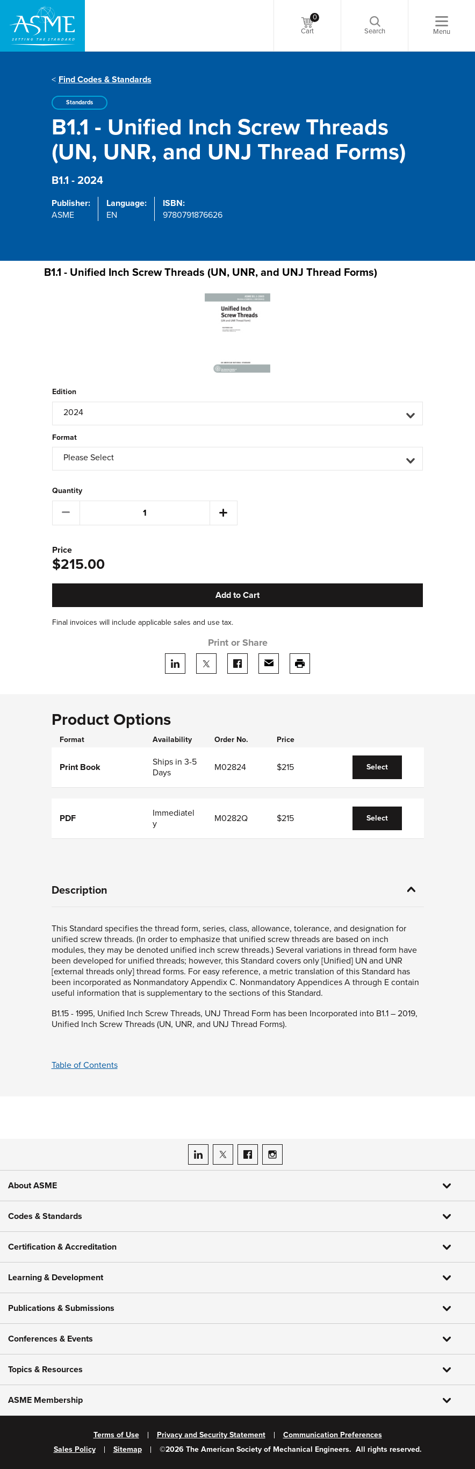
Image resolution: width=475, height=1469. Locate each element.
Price (62, 550)
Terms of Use (116, 1435)
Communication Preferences (332, 1435)
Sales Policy (75, 1449)
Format (64, 437)
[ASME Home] (42, 26)
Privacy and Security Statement (211, 1435)
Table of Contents (85, 1065)
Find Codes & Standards (105, 79)
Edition (64, 392)
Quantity (67, 491)
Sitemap (127, 1449)
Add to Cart (237, 595)
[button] (237, 413)
